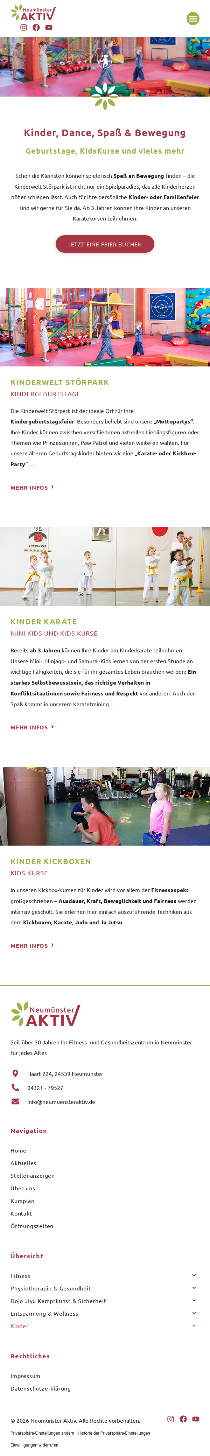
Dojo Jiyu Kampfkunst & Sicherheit (103, 1300)
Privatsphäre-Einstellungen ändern (42, 1433)
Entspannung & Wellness (103, 1313)
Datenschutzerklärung (40, 1388)
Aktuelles (23, 1162)
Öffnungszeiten (32, 1225)
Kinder (103, 1325)
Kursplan (22, 1200)
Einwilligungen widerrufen (34, 1445)
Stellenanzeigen (32, 1175)
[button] (193, 18)
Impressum (25, 1375)
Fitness (103, 1275)
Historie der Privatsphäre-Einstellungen (114, 1433)
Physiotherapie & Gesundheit (103, 1287)
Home (18, 1150)
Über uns (22, 1187)
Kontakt (21, 1213)
